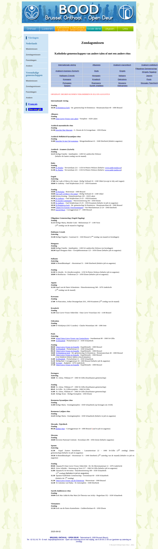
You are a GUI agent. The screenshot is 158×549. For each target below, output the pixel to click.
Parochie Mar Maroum (63, 130)
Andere (29, 66)
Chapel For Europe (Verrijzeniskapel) (69, 207)
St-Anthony (59, 198)
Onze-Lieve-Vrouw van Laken (67, 119)
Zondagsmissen (33, 55)
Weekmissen (31, 49)
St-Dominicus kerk (63, 108)
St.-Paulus (59, 168)
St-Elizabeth (60, 341)
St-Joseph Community (63, 201)
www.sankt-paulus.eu (113, 168)
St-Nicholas (60, 192)
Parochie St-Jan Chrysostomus (66, 141)
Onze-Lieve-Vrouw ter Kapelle (67, 351)
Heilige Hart (60, 429)
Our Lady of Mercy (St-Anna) (67, 194)
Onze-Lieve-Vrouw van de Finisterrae (70, 480)
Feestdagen (31, 60)
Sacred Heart (60, 210)
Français (32, 104)
